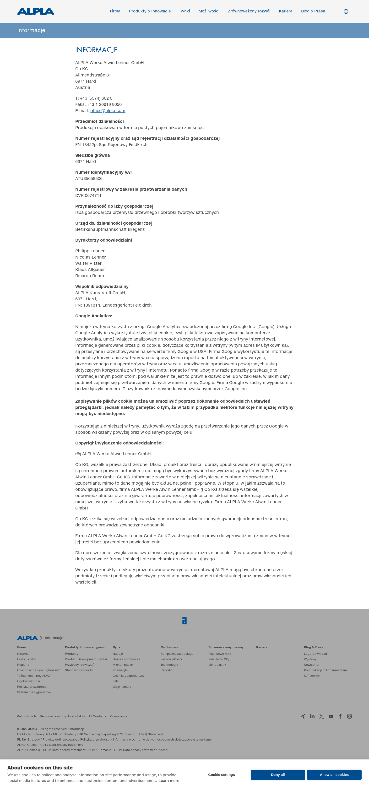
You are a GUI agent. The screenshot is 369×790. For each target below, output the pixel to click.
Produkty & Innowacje (150, 11)
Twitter (321, 716)
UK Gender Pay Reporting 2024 (101, 734)
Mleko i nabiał (123, 665)
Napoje (118, 654)
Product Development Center (86, 659)
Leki (116, 681)
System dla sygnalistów (34, 692)
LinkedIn (312, 716)
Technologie (169, 665)
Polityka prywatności (32, 687)
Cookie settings (221, 775)
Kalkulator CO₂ (218, 659)
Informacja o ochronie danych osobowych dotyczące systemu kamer (163, 739)
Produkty (71, 654)
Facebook (340, 716)
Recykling (167, 670)
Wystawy (310, 659)
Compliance (118, 716)
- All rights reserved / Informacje (51, 729)
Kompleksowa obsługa (177, 654)
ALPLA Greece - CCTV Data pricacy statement (50, 745)
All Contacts (97, 716)
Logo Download (315, 654)
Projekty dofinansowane (60, 739)
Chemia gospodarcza (128, 676)
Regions (23, 665)
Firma (115, 11)
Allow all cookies (334, 775)
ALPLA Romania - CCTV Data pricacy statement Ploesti (128, 750)
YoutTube (331, 716)
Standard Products (79, 670)
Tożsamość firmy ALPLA (34, 676)
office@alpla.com (107, 111)
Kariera (286, 11)
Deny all (278, 775)
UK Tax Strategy (64, 734)
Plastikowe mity (219, 654)
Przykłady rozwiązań (79, 665)
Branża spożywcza (126, 659)
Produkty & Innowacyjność (85, 647)
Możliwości (209, 11)
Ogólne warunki (28, 681)
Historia (22, 654)
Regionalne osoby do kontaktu (62, 716)
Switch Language (346, 11)
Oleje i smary (122, 687)
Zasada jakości (171, 659)
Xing (303, 716)
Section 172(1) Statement (144, 734)
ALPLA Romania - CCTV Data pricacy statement (51, 750)
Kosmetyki (120, 670)
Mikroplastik (217, 665)
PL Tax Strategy (28, 739)
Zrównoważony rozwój (249, 11)
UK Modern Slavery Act (33, 734)
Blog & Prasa (313, 11)
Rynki (185, 11)
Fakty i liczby (26, 659)
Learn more (169, 781)
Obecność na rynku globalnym (39, 670)
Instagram (349, 716)
